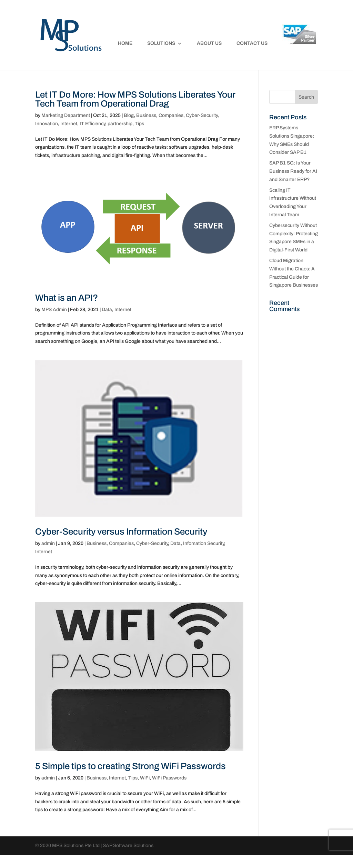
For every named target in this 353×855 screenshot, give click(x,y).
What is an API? (66, 297)
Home (125, 43)
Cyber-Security (202, 115)
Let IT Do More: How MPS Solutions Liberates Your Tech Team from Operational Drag (135, 99)
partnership (120, 123)
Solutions (161, 43)
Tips (139, 123)
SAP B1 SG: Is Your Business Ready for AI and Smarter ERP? (293, 171)
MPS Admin (54, 309)
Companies (171, 115)
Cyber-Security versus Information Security (121, 531)
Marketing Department (65, 115)
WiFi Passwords (169, 778)
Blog (129, 115)
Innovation (46, 123)
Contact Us (252, 43)
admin (48, 543)
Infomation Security (203, 543)
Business (146, 115)
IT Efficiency (92, 123)
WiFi (145, 778)
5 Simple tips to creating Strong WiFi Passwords (130, 766)
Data (107, 309)
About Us (209, 43)
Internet (68, 123)
